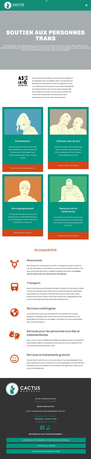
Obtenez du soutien (23, 233)
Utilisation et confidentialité (45, 401)
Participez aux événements (22, 168)
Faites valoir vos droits (68, 165)
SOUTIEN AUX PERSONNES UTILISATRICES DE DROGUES (46, 440)
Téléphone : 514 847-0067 (45, 416)
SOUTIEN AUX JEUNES (46, 446)
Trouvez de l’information (68, 236)
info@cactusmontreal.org (45, 422)
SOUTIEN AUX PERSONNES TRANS (46, 451)
